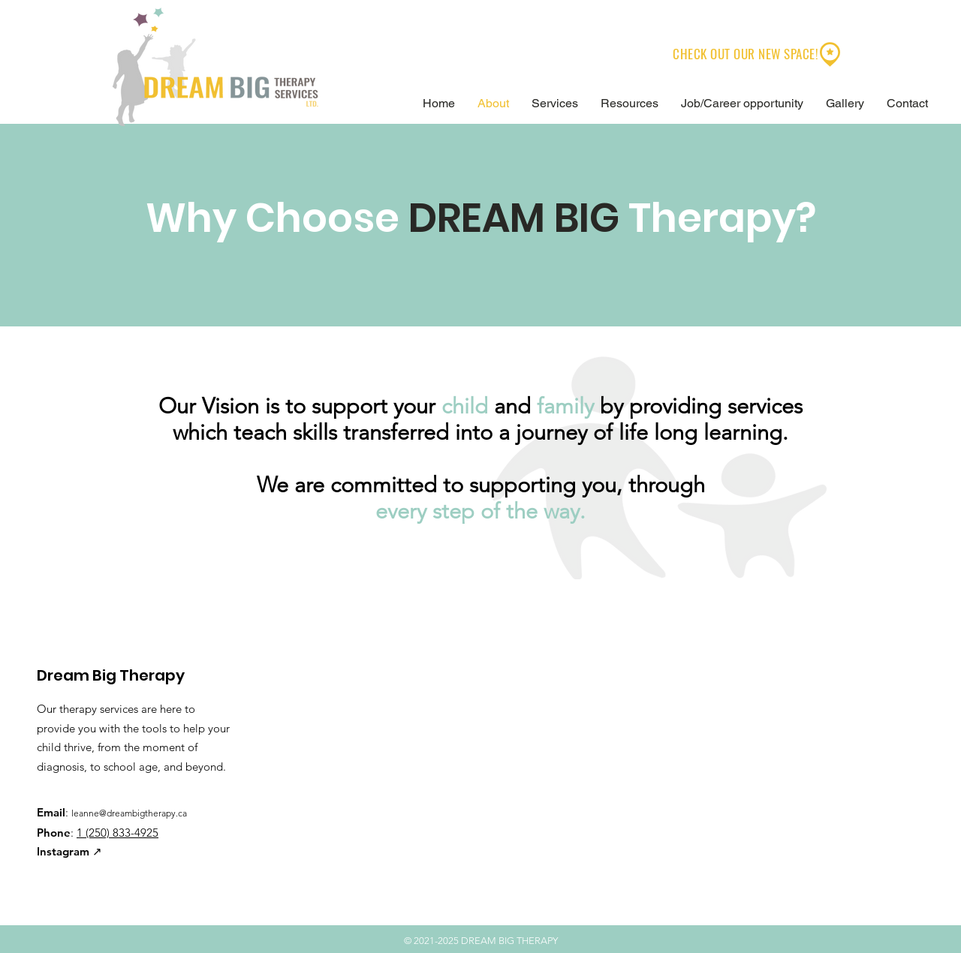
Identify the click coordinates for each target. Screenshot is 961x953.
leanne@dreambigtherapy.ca (129, 813)
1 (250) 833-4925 (117, 832)
